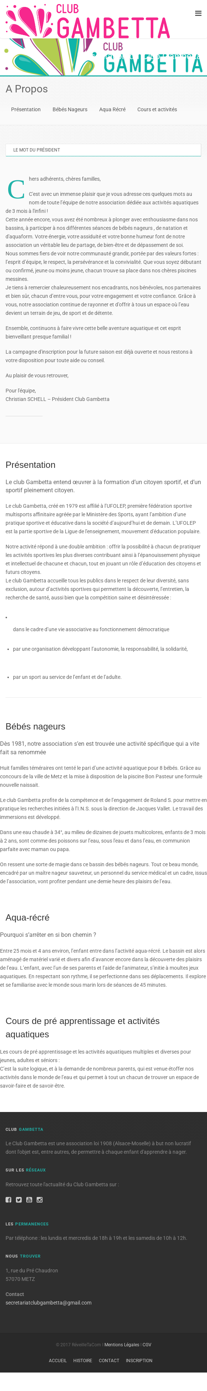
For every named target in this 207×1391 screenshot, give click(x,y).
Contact (109, 1360)
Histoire (82, 1360)
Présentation (26, 109)
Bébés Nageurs (70, 109)
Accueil (58, 1360)
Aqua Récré (112, 109)
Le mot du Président (36, 150)
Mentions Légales (121, 1344)
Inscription (139, 1360)
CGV (147, 1344)
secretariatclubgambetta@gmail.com (48, 1303)
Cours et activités (157, 109)
